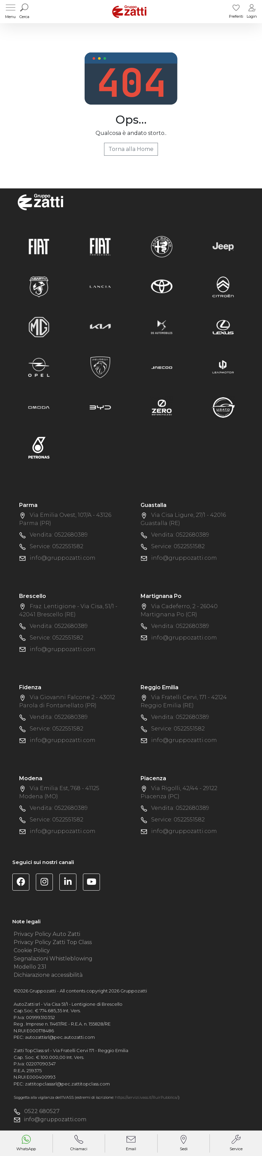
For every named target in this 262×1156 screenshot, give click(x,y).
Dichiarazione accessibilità (48, 975)
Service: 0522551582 (56, 546)
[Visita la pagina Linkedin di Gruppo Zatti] (70, 883)
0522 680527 (42, 1111)
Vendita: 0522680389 (59, 534)
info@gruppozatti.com (63, 558)
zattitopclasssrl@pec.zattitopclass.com (67, 1083)
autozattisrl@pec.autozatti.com (60, 1037)
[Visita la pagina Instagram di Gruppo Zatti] (47, 883)
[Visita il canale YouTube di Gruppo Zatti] (94, 883)
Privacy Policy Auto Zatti (47, 934)
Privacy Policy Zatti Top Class (53, 942)
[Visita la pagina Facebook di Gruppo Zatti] (23, 883)
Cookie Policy (32, 950)
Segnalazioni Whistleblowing (53, 958)
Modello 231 (30, 967)
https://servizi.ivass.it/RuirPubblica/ (146, 1097)
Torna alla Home (131, 149)
